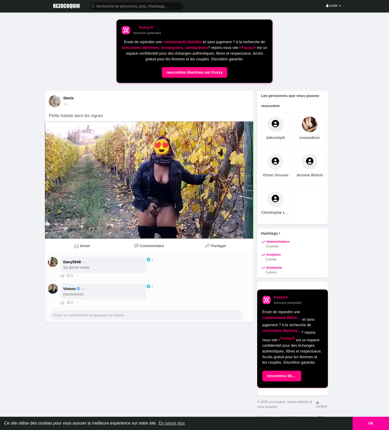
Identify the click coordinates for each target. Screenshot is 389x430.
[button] (136, 6)
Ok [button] (370, 423)
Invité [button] (333, 6)
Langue (321, 404)
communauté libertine (182, 42)
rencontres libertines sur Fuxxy (194, 72)
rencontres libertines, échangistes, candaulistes (165, 48)
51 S (66, 104)
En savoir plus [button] (172, 423)
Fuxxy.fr (249, 48)
